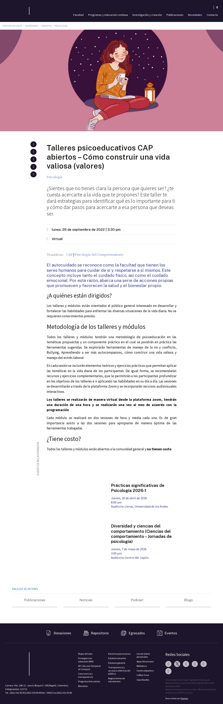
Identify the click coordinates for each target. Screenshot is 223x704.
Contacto (212, 15)
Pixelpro (184, 698)
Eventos (46, 25)
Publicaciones (175, 15)
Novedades (195, 15)
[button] (33, 144)
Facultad (78, 15)
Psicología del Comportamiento (99, 254)
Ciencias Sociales (12, 25)
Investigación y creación (147, 15)
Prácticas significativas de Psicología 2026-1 (137, 488)
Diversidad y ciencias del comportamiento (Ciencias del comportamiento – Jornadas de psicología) (141, 533)
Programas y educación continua (108, 15)
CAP (69, 254)
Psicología (61, 25)
